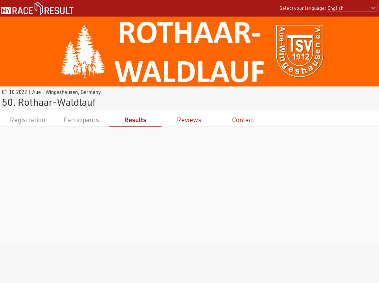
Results (135, 120)
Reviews (189, 120)
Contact (243, 120)
